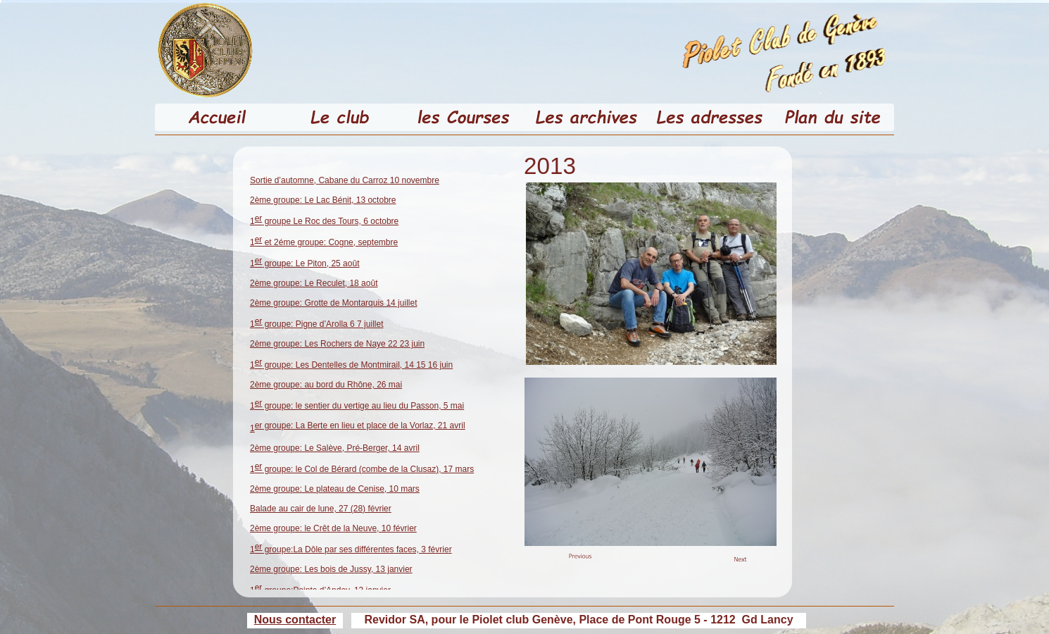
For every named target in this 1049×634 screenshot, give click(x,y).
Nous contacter (295, 620)
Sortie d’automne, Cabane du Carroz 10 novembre (344, 180)
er (360, 425)
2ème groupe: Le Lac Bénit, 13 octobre (323, 200)
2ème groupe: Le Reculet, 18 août (313, 283)
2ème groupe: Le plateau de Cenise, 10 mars (335, 489)
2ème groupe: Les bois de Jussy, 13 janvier (331, 569)
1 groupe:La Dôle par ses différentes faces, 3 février (351, 549)
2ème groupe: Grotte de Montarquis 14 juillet (333, 303)
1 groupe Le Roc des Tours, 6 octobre (324, 221)
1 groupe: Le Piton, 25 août (304, 263)
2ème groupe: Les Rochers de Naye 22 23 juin (337, 344)
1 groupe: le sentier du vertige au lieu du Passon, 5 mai (357, 406)
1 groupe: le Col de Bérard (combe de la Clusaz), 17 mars (362, 469)
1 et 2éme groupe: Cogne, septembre (324, 242)
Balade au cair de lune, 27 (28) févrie (319, 509)
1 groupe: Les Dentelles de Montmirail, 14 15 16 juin (351, 365)
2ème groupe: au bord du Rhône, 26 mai (326, 385)
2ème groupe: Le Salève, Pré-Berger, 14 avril (335, 448)
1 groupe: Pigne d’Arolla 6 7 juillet (316, 324)
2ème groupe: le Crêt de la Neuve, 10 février (333, 528)
